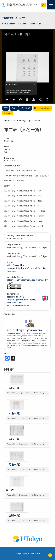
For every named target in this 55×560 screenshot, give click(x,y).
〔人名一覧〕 (14, 388)
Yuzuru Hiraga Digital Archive (26, 120)
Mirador (7, 112)
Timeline (22, 23)
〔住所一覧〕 (14, 515)
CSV (5, 108)
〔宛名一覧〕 (14, 464)
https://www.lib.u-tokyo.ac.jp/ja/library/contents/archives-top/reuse (27, 268)
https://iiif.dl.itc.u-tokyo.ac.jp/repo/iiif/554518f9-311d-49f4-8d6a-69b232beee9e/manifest (22, 301)
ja (43, 4)
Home (7, 120)
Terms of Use (35, 23)
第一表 (10, 490)
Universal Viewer (42, 108)
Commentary (8, 23)
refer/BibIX (25, 108)
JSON (13, 108)
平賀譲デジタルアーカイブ (13, 18)
